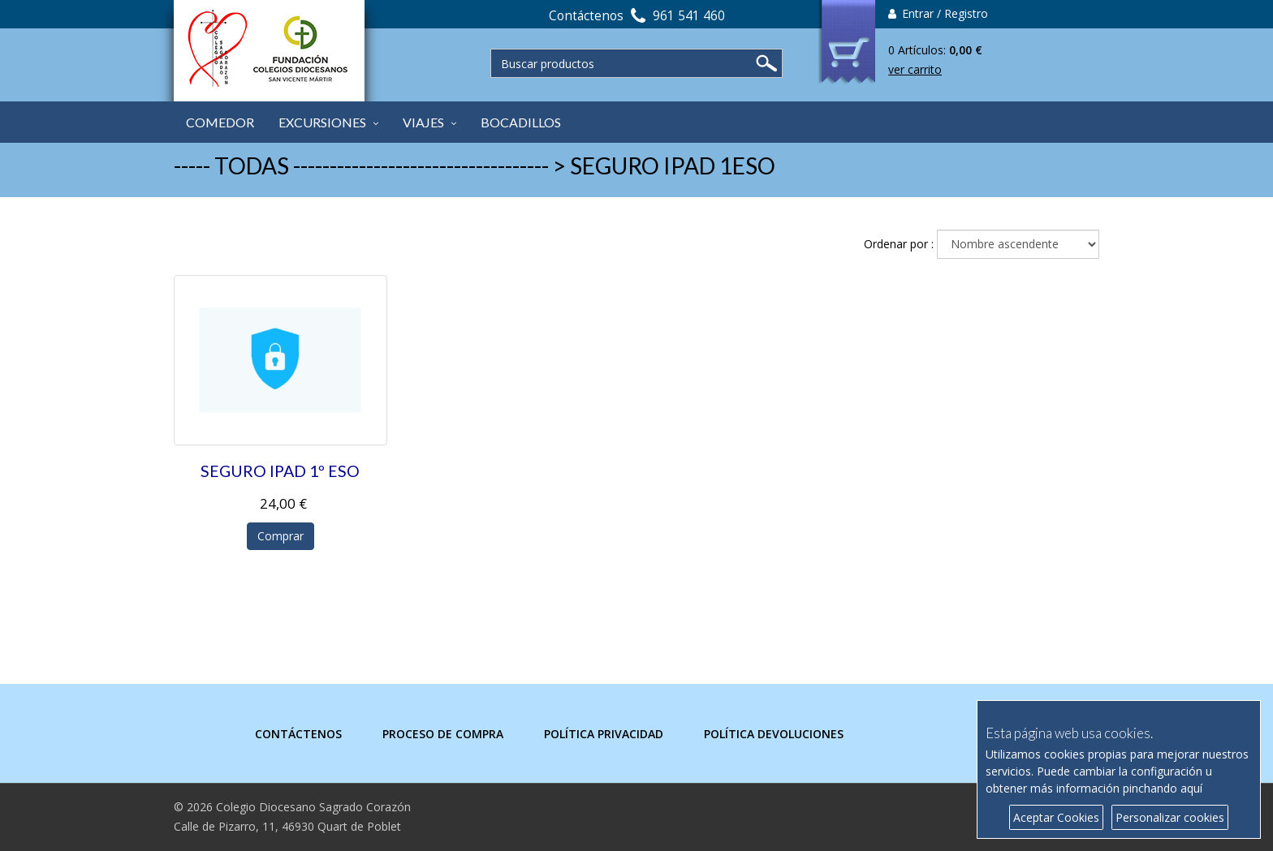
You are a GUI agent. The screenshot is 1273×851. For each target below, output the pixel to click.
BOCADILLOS (521, 122)
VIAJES (423, 122)
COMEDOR (220, 122)
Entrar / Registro (938, 13)
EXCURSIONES (322, 122)
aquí (1191, 788)
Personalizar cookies (1169, 817)
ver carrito (915, 69)
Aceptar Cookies (1056, 817)
